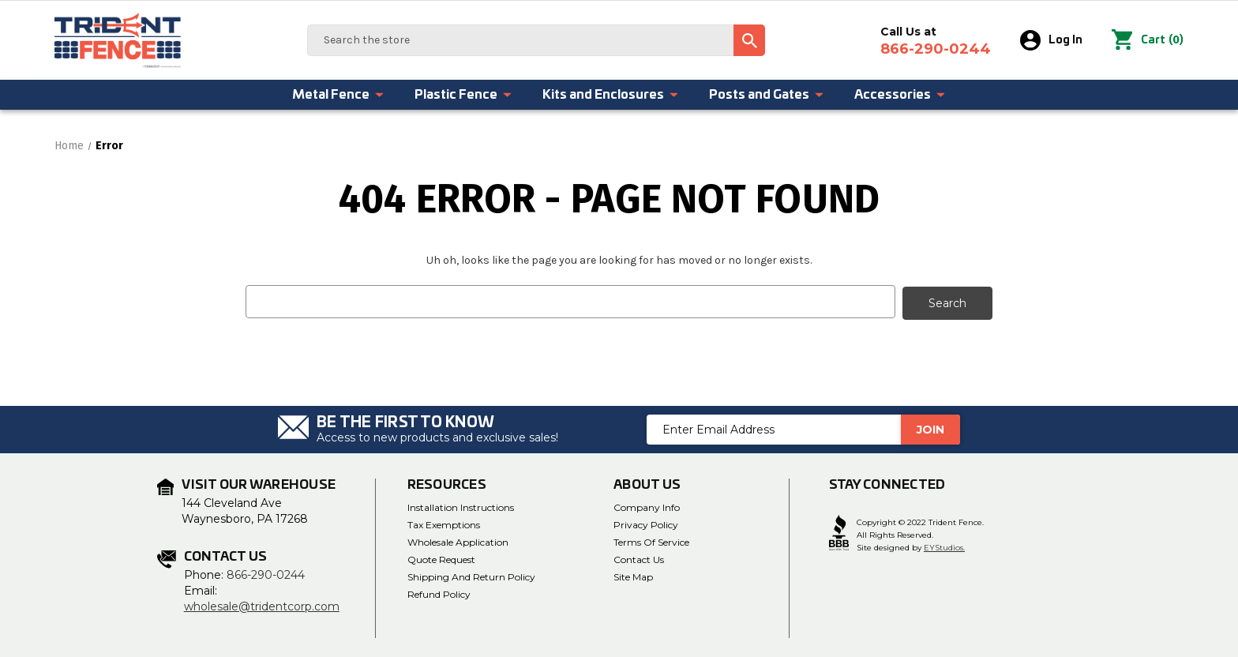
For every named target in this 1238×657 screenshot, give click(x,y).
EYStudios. (944, 546)
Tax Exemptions (443, 523)
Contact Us (638, 558)
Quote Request (441, 558)
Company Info (646, 506)
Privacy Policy (645, 523)
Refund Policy (439, 593)
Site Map (633, 575)
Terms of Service (651, 540)
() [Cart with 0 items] (1148, 40)
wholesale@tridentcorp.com (262, 605)
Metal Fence (338, 94)
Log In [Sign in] (1052, 40)
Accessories (900, 94)
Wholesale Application (457, 540)
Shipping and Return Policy (471, 575)
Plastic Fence (463, 94)
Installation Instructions (460, 506)
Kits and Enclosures (610, 94)
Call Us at (936, 41)
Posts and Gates (766, 94)
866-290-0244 (266, 573)
